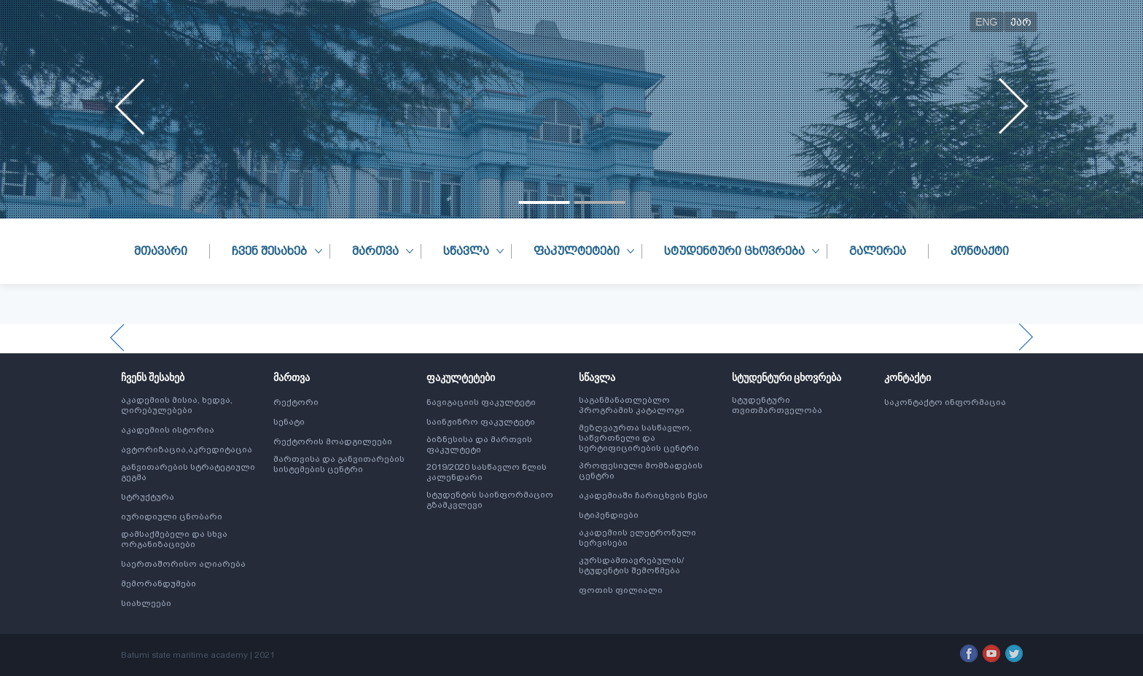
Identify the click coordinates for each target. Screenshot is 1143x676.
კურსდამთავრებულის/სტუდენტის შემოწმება (631, 565)
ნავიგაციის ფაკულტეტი (481, 402)
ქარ (1020, 22)
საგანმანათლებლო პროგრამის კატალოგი (631, 405)
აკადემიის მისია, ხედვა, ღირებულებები (177, 405)
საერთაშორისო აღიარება (183, 564)
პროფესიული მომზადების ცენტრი (641, 470)
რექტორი (296, 402)
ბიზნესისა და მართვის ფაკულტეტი (479, 444)
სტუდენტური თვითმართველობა (777, 405)
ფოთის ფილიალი (621, 590)
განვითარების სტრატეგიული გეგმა (188, 472)
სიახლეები (146, 603)
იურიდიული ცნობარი (171, 516)
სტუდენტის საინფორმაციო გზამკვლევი (489, 500)
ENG (986, 22)
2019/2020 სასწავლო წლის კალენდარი (486, 472)
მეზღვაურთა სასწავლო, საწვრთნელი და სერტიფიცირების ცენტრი (639, 437)
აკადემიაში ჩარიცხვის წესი (643, 495)
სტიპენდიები (609, 515)
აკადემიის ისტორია (167, 430)
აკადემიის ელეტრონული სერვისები (637, 537)
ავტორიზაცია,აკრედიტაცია (186, 449)
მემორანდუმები (158, 583)
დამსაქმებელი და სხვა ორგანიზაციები (174, 539)
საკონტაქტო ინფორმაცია (945, 402)
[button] (543, 202)
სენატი (289, 422)
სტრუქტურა (147, 497)
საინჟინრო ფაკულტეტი (480, 422)
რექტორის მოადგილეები (332, 441)
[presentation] (130, 106)
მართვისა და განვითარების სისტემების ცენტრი (339, 464)
